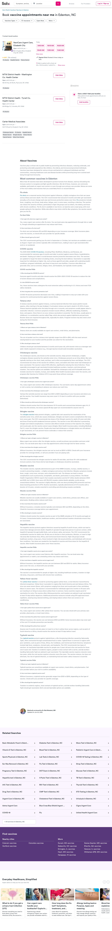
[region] (91, 60)
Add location (83, 102)
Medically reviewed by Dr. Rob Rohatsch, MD (41, 710)
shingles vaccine (28, 414)
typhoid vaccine (28, 638)
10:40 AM (40, 50)
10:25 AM (60, 46)
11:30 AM (50, 50)
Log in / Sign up (103, 3)
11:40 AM (60, 50)
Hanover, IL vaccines (92, 849)
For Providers (85, 4)
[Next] (108, 881)
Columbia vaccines (36, 843)
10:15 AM (50, 46)
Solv (3, 10)
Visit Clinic (59, 75)
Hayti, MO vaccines (65, 852)
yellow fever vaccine (30, 582)
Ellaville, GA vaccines (92, 846)
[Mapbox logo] (74, 86)
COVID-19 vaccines (37, 252)
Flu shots (23, 195)
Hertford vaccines (9, 846)
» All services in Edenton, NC (14, 822)
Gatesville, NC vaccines (67, 846)
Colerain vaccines (9, 843)
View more (39, 54)
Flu (78, 200)
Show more (61, 65)
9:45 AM (41, 46)
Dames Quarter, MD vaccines (95, 843)
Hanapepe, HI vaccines (67, 855)
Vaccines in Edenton (22, 10)
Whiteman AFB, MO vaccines (95, 852)
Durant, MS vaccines (66, 843)
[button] (71, 81)
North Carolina (10, 10)
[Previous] (104, 881)
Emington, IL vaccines (66, 849)
